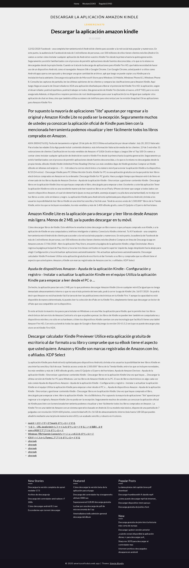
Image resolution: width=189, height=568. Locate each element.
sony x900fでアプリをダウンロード (46, 430)
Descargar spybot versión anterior (134, 529)
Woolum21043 (89, 4)
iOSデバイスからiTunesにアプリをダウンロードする (54, 437)
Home (76, 4)
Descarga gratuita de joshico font (133, 507)
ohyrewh (32, 441)
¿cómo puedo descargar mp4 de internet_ (137, 498)
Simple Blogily (117, 563)
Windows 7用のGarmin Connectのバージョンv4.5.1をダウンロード (61, 433)
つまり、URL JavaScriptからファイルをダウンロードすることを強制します (65, 426)
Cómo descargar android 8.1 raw (43, 506)
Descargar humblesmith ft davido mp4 (135, 494)
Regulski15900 (105, 4)
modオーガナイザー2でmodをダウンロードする (51, 423)
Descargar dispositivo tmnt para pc (134, 502)
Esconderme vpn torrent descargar (44, 510)
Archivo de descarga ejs (39, 494)
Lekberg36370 (94, 24)
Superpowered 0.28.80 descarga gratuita (92, 502)
